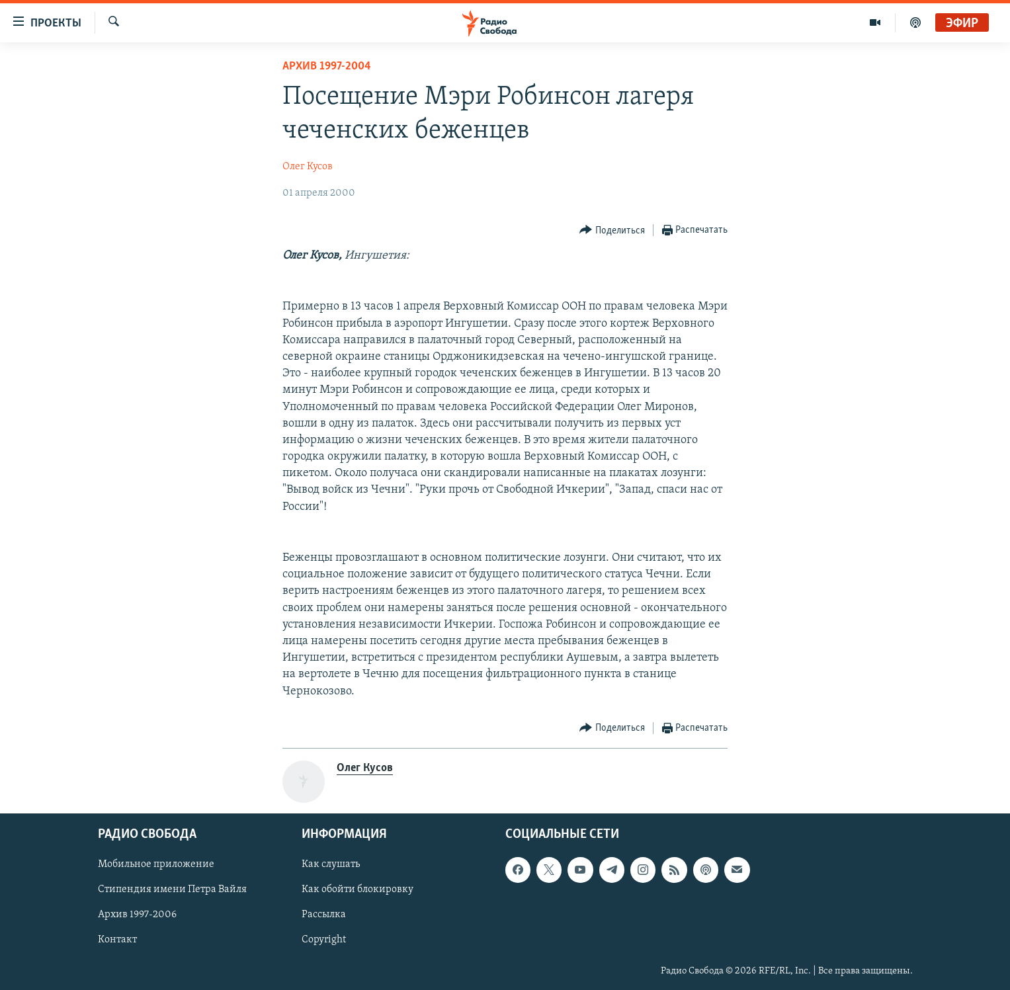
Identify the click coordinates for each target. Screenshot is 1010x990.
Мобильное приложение (156, 864)
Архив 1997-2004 (326, 66)
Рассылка (324, 914)
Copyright (324, 939)
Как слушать (331, 864)
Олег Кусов (307, 166)
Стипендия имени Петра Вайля (172, 889)
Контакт (117, 939)
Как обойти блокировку (357, 889)
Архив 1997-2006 (137, 914)
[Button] (612, 230)
